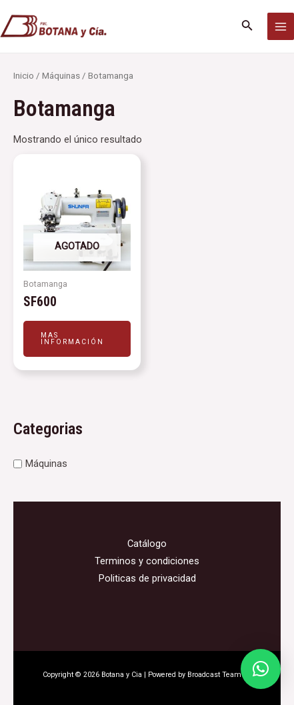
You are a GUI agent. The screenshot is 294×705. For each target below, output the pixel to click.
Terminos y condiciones (147, 561)
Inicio (23, 76)
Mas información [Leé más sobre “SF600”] (72, 338)
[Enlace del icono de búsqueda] (247, 26)
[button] (261, 669)
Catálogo (147, 544)
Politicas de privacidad (147, 578)
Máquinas (46, 464)
